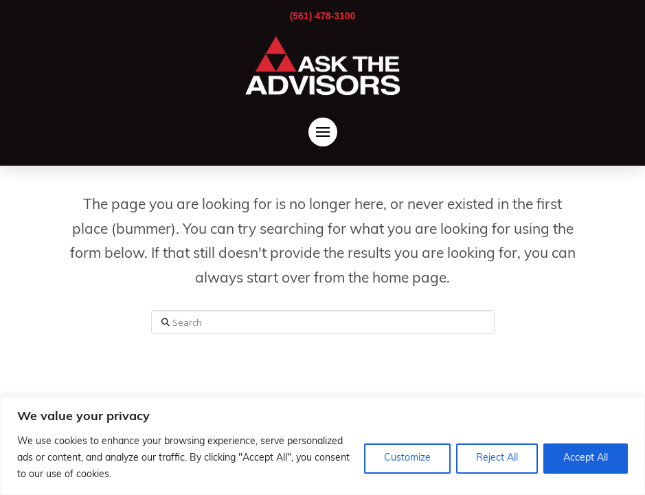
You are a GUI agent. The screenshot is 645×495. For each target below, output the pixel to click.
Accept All (585, 458)
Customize (407, 458)
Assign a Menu (322, 380)
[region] (322, 446)
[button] (322, 132)
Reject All (497, 458)
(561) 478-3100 (323, 15)
